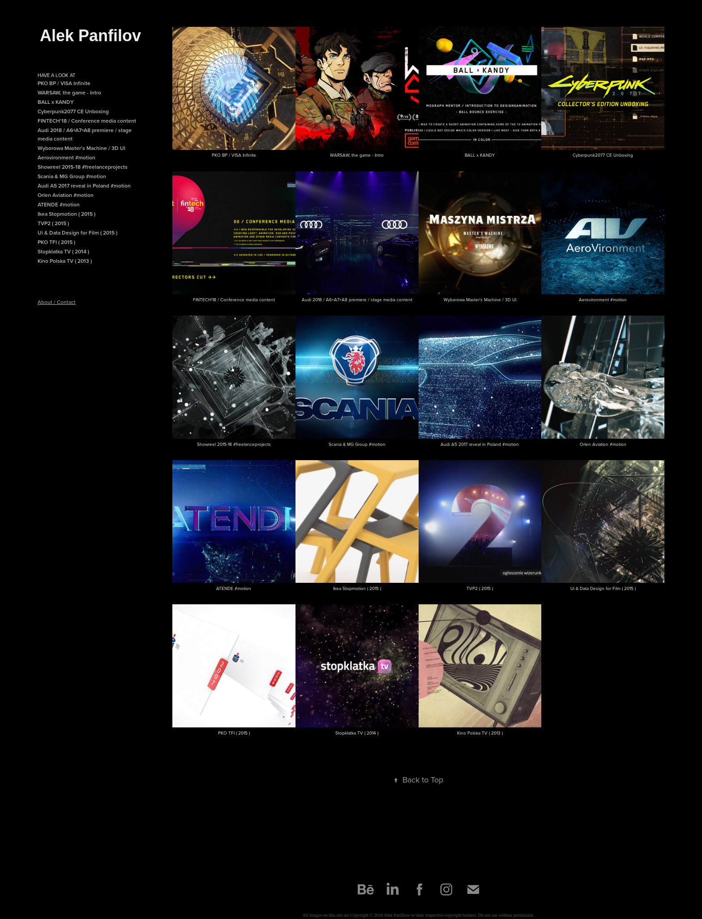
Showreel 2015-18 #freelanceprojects (83, 167)
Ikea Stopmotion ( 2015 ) (66, 214)
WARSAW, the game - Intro (69, 92)
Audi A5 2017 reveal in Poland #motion (84, 185)
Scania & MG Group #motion (72, 176)
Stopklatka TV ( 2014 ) (63, 251)
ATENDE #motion (59, 204)
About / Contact (57, 302)
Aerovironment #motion (66, 157)
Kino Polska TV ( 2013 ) (65, 261)
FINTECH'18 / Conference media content (87, 120)
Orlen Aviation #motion (66, 195)
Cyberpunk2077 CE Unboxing (73, 111)
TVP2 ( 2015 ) (53, 223)
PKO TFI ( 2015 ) (56, 242)
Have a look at (56, 75)
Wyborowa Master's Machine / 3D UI (81, 148)
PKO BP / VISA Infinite (64, 83)
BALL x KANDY (56, 102)
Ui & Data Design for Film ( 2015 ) (77, 232)
